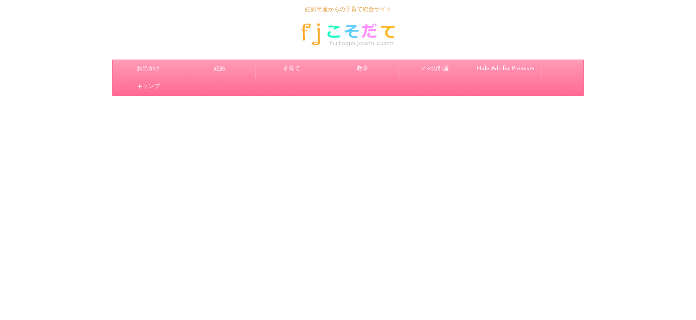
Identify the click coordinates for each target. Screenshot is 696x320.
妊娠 (219, 69)
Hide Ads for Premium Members (505, 72)
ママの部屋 (434, 69)
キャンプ (148, 86)
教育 (362, 69)
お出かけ (148, 69)
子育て (291, 69)
